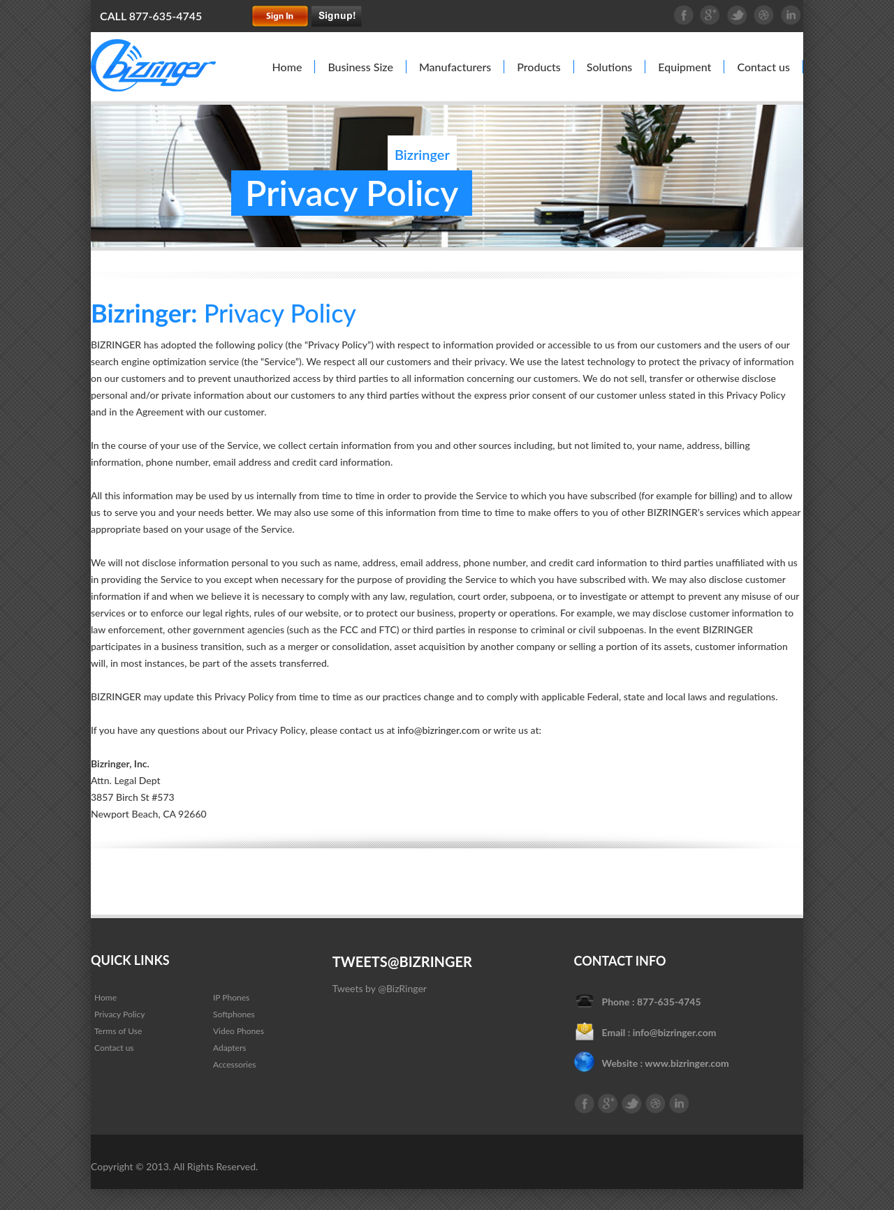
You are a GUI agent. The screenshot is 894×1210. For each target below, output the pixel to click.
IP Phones (231, 997)
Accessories (234, 1064)
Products (539, 66)
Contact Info (620, 960)
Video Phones (238, 1031)
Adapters (229, 1047)
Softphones (234, 1014)
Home (287, 66)
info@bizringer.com (438, 730)
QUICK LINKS (130, 960)
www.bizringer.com (686, 1063)
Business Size (360, 66)
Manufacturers (455, 66)
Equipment (684, 66)
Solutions (610, 66)
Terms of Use (118, 1031)
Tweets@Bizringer (402, 961)
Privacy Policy (119, 1014)
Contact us (763, 66)
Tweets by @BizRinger (379, 988)
